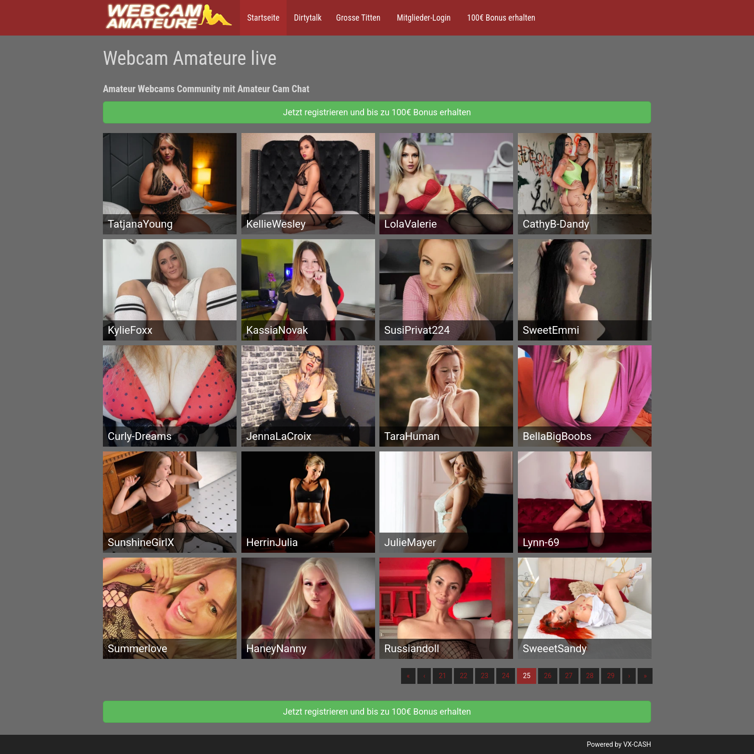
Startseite (263, 18)
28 (590, 676)
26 (548, 676)
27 (569, 676)
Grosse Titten (358, 18)
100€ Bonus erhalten (500, 18)
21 (442, 676)
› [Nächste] (629, 676)
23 (485, 676)
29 (611, 676)
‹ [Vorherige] (424, 676)
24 (506, 676)
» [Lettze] (645, 676)
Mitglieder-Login (423, 18)
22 (463, 676)
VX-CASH (637, 744)
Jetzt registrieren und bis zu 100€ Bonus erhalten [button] (377, 112)
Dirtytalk (308, 18)
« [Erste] (408, 676)
